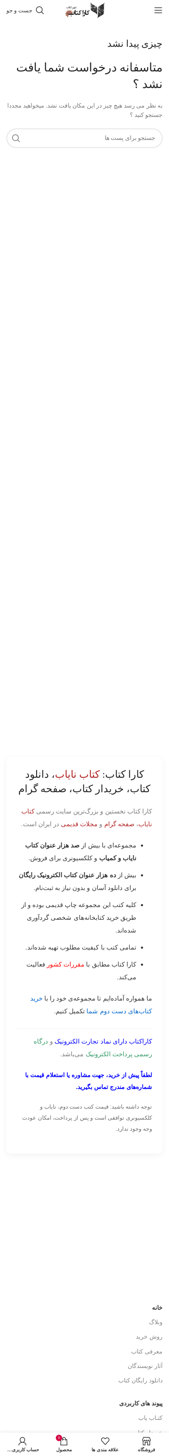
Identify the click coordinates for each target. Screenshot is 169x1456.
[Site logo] (84, 9)
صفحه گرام (119, 824)
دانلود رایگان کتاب (140, 1380)
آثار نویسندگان (145, 1366)
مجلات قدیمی (79, 824)
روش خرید (149, 1337)
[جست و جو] (25, 10)
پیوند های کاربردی (141, 1403)
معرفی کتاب (147, 1351)
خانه (157, 1308)
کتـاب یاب (150, 1418)
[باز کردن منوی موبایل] (158, 10)
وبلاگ (156, 1322)
